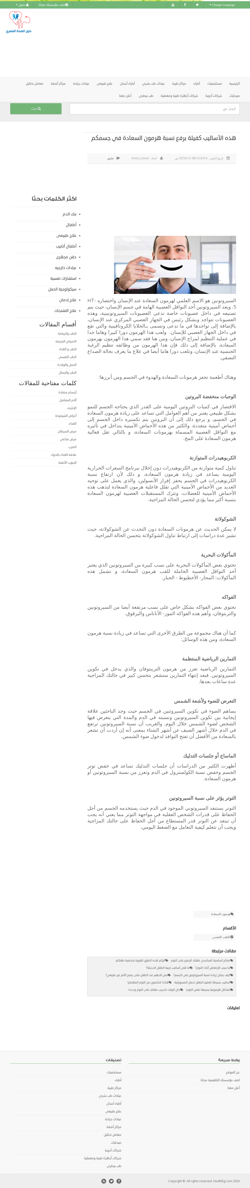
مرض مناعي (68, 439)
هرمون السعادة (220, 914)
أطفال (71, 224)
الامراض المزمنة (65, 341)
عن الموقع (233, 1072)
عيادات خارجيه (65, 267)
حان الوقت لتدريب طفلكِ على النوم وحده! (154, 989)
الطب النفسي (221, 937)
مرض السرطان (67, 431)
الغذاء (72, 423)
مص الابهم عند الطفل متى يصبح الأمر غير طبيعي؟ (137, 975)
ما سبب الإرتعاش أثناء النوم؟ (212, 967)
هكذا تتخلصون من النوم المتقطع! (148, 982)
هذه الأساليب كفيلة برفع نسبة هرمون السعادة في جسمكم (163, 137)
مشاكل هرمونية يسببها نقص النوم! (208, 989)
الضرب (72, 446)
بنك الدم (69, 213)
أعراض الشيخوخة (65, 415)
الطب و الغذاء (67, 349)
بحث (36, 108)
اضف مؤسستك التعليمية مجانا (220, 1080)
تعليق (113, 158)
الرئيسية (234, 83)
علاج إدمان (67, 299)
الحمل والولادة (66, 364)
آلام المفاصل (67, 400)
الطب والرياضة (67, 333)
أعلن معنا (125, 95)
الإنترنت (71, 407)
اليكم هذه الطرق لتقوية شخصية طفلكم (140, 960)
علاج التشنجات (65, 310)
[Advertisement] (155, 43)
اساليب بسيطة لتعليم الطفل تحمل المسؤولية (202, 982)
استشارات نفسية (63, 278)
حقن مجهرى (66, 256)
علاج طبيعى (66, 235)
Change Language (222, 5)
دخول (22, 5)
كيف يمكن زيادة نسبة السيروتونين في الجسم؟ (201, 975)
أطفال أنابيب (66, 246)
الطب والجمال (67, 372)
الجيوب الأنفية (67, 462)
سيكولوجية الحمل (62, 288)
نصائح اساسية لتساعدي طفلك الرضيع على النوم (200, 960)
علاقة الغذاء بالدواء (63, 454)
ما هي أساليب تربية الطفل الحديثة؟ (168, 967)
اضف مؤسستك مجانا (53, 5)
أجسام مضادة (67, 392)
